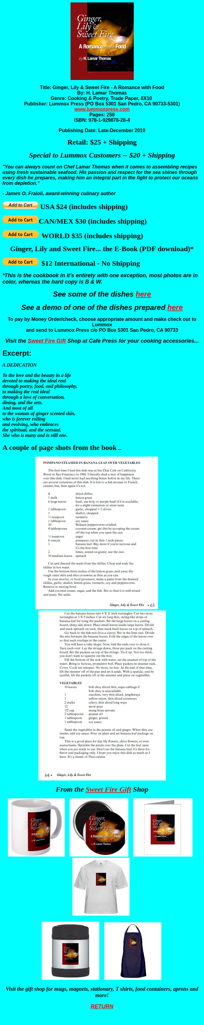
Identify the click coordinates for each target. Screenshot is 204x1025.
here (143, 294)
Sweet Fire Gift (47, 341)
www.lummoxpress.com (102, 109)
